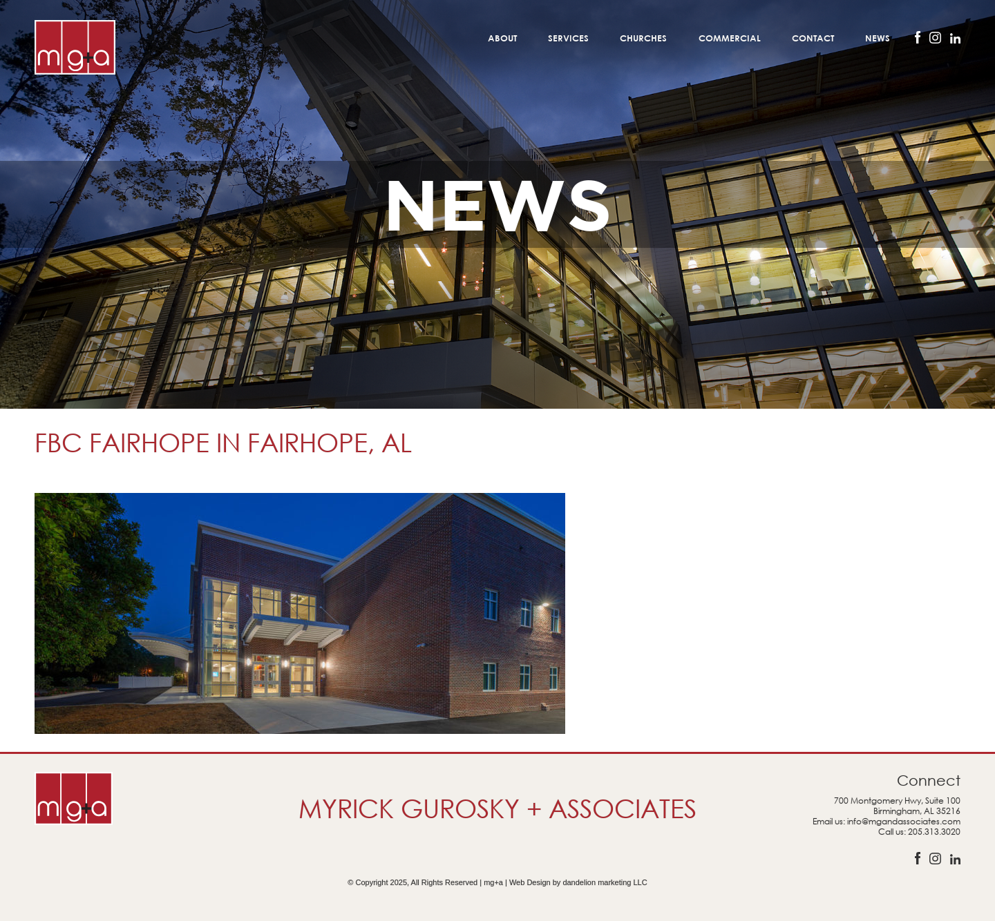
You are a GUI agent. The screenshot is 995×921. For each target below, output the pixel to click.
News (877, 37)
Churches (643, 37)
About (502, 37)
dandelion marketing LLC (604, 882)
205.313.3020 (934, 831)
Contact (813, 37)
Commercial (730, 37)
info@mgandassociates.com (903, 821)
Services (568, 37)
